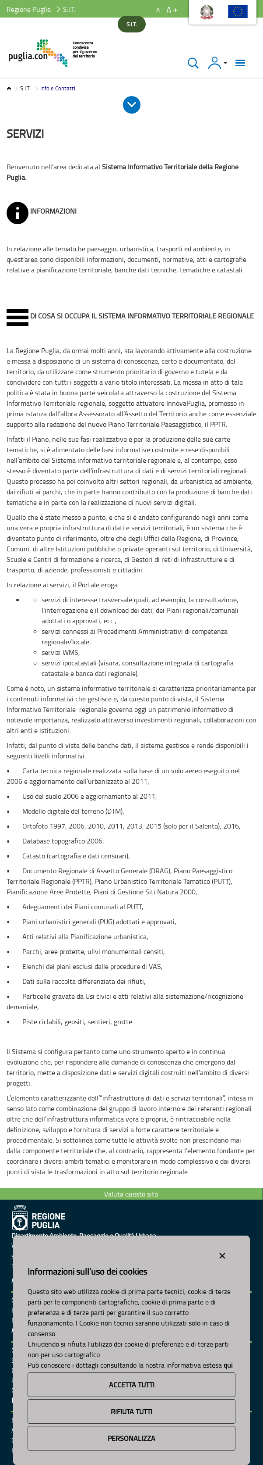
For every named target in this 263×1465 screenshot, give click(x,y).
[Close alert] (222, 1254)
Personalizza (131, 1438)
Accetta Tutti (131, 1385)
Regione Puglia (29, 9)
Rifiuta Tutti (131, 1411)
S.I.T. (25, 88)
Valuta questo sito (131, 1194)
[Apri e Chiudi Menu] (131, 105)
